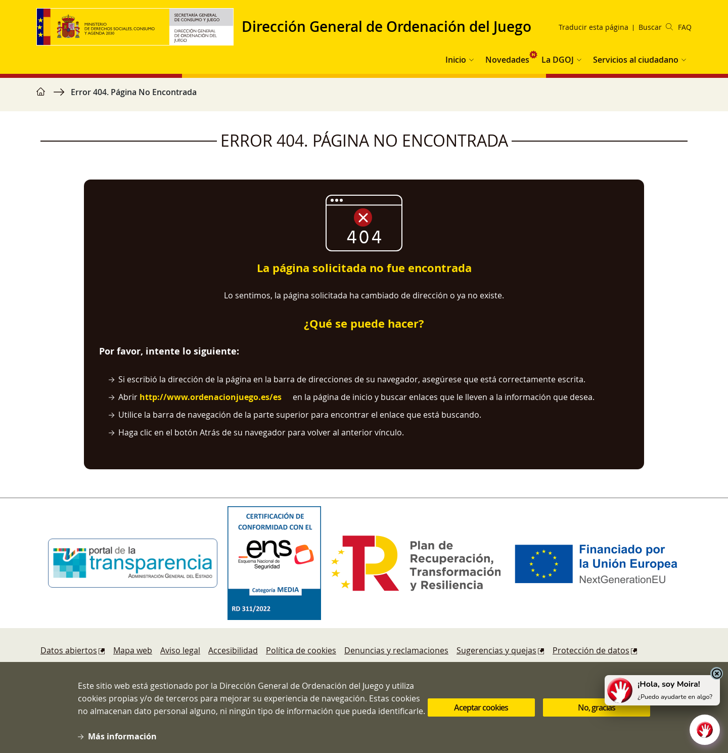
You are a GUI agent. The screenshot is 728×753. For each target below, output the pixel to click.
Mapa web (132, 650)
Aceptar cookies (481, 710)
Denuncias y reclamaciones (396, 650)
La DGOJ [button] (557, 59)
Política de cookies (301, 650)
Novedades (507, 59)
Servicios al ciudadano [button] (635, 59)
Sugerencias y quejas (496, 650)
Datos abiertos (68, 650)
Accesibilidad (233, 650)
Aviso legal (180, 650)
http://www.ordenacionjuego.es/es (211, 397)
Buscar (656, 27)
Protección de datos (591, 650)
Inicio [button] (455, 59)
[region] (364, 97)
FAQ (685, 27)
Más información (122, 738)
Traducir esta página (593, 27)
